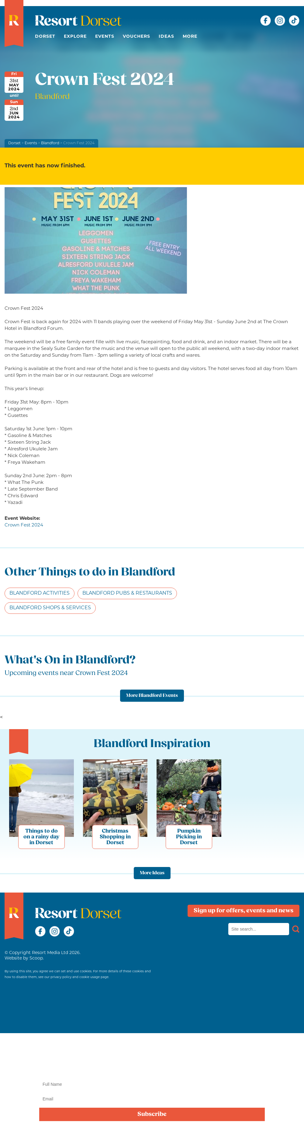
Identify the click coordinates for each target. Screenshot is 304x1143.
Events (104, 36)
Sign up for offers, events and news (243, 911)
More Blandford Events (152, 695)
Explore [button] (75, 36)
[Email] (152, 1099)
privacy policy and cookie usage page (79, 977)
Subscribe (152, 1114)
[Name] (152, 1084)
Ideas (166, 36)
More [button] (190, 36)
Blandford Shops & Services (50, 608)
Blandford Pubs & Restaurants (127, 593)
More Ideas (152, 873)
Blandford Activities (39, 593)
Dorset (45, 36)
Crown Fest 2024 (24, 525)
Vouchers (136, 36)
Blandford (50, 143)
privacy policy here (199, 1132)
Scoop (36, 958)
